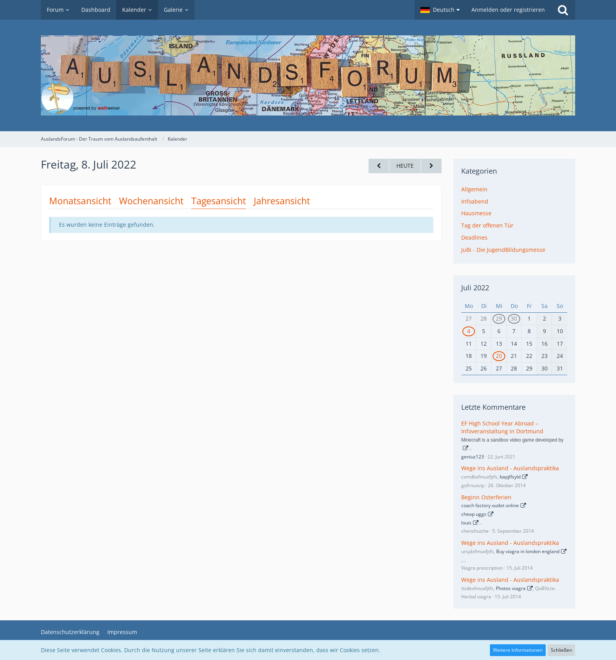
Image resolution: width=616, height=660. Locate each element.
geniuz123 (472, 456)
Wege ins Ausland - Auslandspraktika (510, 468)
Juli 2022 (475, 287)
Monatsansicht (80, 200)
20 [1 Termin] (499, 355)
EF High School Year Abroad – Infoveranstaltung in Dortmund (502, 427)
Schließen (561, 650)
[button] (440, 10)
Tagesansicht (218, 200)
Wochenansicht (151, 200)
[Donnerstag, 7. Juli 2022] (378, 166)
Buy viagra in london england (527, 551)
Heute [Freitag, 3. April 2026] (405, 165)
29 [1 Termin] (499, 318)
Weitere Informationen (518, 650)
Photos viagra (511, 588)
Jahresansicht (282, 200)
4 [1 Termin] (468, 331)
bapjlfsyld (510, 476)
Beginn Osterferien (486, 497)
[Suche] (563, 10)
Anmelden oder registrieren (508, 9)
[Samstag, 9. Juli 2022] (431, 166)
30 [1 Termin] (514, 318)
